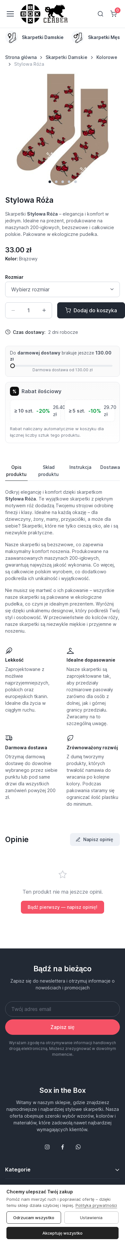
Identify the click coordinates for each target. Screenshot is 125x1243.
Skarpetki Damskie (66, 57)
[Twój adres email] (62, 1009)
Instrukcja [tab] (80, 467)
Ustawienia (91, 1217)
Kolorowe (106, 57)
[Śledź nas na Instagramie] (47, 1147)
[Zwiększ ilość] (44, 310)
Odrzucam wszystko (33, 1217)
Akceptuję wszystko (62, 1233)
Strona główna (21, 57)
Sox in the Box (62, 1090)
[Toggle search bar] (100, 13)
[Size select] (62, 289)
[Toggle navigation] (10, 14)
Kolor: (21, 258)
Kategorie (18, 1169)
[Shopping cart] (113, 13)
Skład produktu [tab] (48, 470)
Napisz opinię (94, 839)
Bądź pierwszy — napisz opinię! (62, 907)
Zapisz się (62, 1027)
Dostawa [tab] (110, 467)
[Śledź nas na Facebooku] (62, 1147)
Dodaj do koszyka (91, 310)
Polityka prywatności (96, 1205)
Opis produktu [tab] (16, 470)
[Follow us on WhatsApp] (78, 1147)
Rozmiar (14, 277)
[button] (50, 181)
